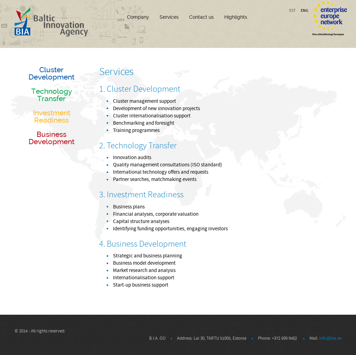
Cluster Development (51, 73)
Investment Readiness (51, 116)
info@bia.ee (330, 338)
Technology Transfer (51, 95)
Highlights (235, 17)
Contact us (201, 17)
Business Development (51, 138)
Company (138, 17)
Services (169, 17)
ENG (304, 10)
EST (292, 10)
